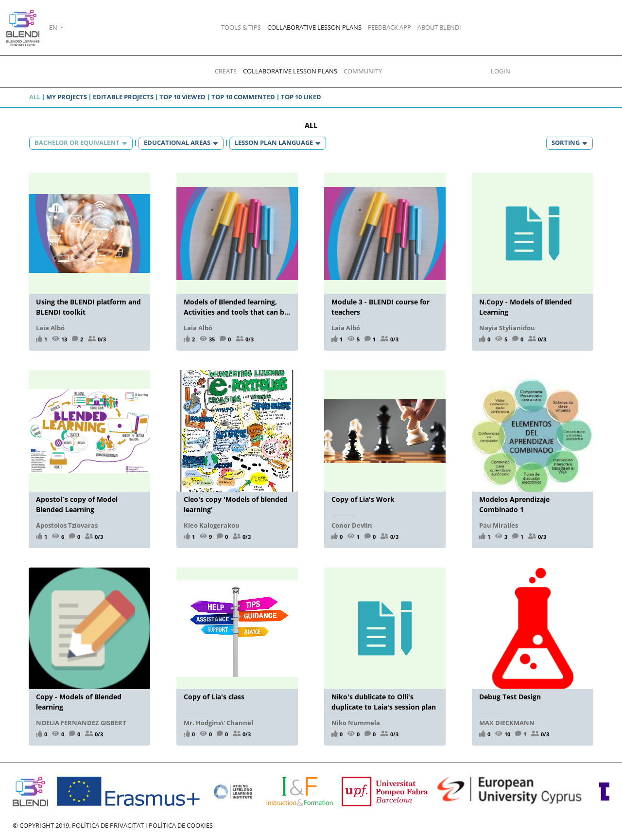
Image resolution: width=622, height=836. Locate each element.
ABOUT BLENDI (439, 27)
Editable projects (123, 96)
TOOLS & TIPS (241, 27)
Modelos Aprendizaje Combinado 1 (514, 504)
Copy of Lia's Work (363, 499)
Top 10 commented (243, 96)
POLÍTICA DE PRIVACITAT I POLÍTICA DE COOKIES (142, 825)
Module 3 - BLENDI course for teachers (380, 306)
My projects (66, 96)
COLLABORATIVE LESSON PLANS (314, 27)
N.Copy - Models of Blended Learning (525, 306)
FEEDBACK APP (389, 27)
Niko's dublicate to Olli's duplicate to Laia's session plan (383, 701)
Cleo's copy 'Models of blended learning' (236, 504)
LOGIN (500, 71)
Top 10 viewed (182, 96)
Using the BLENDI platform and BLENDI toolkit (88, 306)
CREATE (226, 71)
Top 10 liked (301, 96)
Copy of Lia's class (214, 696)
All (34, 96)
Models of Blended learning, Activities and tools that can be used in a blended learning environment (236, 306)
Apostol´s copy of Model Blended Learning (77, 504)
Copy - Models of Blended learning (78, 701)
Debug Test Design (510, 696)
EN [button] (54, 27)
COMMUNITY (363, 71)
